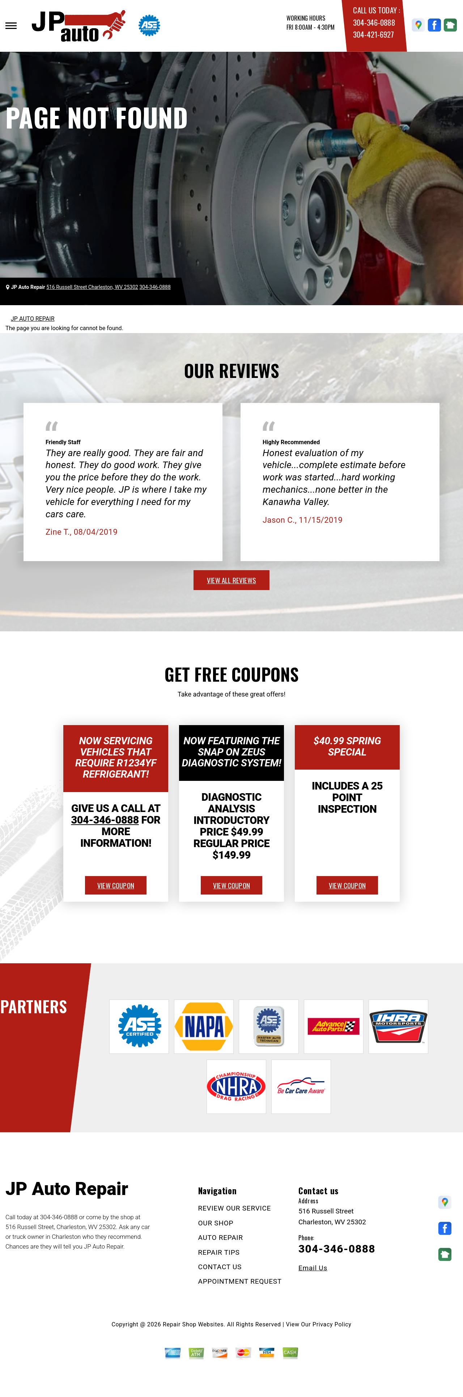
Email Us (312, 1268)
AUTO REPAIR (220, 1237)
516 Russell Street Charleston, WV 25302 (92, 287)
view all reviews (231, 580)
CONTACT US (220, 1267)
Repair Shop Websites (193, 1324)
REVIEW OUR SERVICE (234, 1208)
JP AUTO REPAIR (33, 318)
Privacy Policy (332, 1324)
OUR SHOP (216, 1223)
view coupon (115, 885)
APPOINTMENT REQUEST (240, 1281)
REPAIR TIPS (219, 1252)
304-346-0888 (374, 22)
